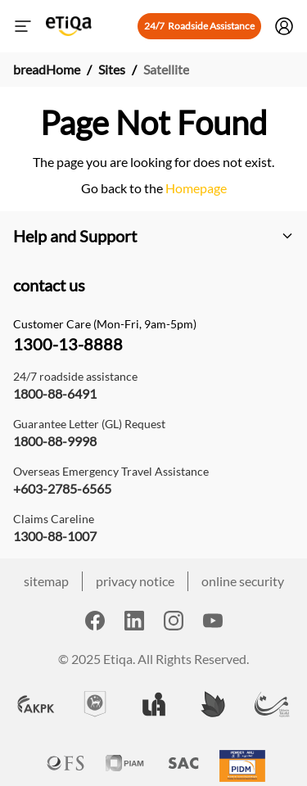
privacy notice (135, 581)
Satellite (166, 69)
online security (242, 581)
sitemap (46, 581)
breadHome (46, 69)
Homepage (195, 188)
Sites (111, 69)
